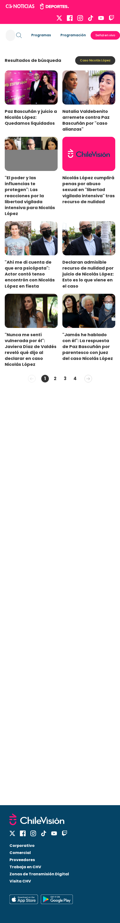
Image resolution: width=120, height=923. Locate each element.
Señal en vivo (105, 35)
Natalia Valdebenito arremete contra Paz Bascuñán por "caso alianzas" (86, 120)
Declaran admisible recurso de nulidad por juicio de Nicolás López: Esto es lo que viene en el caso (88, 274)
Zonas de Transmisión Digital (39, 874)
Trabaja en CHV (25, 867)
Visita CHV (20, 881)
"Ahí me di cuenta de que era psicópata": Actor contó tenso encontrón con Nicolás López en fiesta (30, 274)
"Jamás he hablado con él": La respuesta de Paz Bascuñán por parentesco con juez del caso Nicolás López (87, 347)
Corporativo (22, 845)
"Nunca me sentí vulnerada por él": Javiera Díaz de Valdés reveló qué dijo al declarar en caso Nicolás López (30, 349)
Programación (73, 35)
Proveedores (22, 860)
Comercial (20, 852)
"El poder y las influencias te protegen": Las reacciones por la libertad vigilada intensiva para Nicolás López (30, 195)
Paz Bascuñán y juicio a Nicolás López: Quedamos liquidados (31, 117)
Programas (41, 35)
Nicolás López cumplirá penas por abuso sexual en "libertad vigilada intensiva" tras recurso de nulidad (88, 190)
